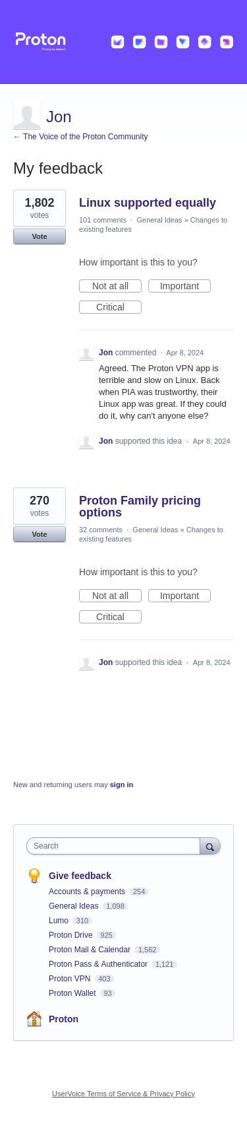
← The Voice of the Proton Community (80, 136)
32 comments (101, 530)
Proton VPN (71, 978)
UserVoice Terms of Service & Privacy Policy (123, 1094)
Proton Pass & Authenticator (99, 964)
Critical (119, 308)
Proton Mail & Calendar (90, 949)
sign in (121, 785)
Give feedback (80, 875)
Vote (39, 236)
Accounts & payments (88, 891)
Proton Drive (72, 935)
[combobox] (116, 846)
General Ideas (159, 220)
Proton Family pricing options (140, 506)
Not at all (117, 287)
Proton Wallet (73, 993)
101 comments (102, 220)
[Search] (210, 845)
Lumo (59, 920)
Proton (63, 1019)
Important (185, 287)
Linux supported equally (147, 202)
